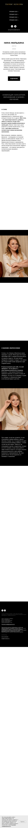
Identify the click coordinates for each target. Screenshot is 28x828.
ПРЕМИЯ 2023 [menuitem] (13, 14)
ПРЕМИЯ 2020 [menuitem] (13, 20)
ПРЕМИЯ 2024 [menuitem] (13, 11)
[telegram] (15, 27)
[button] (14, 122)
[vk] (12, 27)
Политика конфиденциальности (8, 667)
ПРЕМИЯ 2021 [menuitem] (13, 17)
